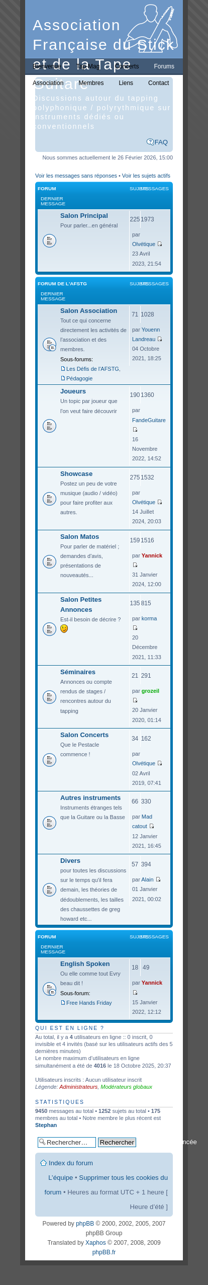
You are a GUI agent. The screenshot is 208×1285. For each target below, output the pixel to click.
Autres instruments (90, 797)
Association (48, 83)
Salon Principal (84, 215)
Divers (70, 860)
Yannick (152, 555)
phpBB (85, 1223)
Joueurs (73, 391)
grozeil (150, 691)
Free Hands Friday (89, 1003)
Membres (90, 83)
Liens (126, 83)
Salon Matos (79, 536)
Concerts (127, 66)
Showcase (76, 473)
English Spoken (85, 964)
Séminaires (77, 672)
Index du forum (71, 1163)
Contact (158, 83)
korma (149, 618)
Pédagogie (79, 378)
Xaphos (95, 1242)
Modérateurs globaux (126, 1087)
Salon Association (88, 310)
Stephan (46, 1125)
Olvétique (143, 244)
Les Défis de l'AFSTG (92, 369)
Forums (164, 66)
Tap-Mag (88, 66)
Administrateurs (78, 1087)
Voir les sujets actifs (146, 176)
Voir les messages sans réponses (76, 176)
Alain (147, 879)
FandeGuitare (149, 420)
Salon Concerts (84, 735)
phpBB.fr (104, 1252)
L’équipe (60, 1177)
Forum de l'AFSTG (62, 283)
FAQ (161, 142)
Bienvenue (47, 66)
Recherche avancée (167, 1142)
